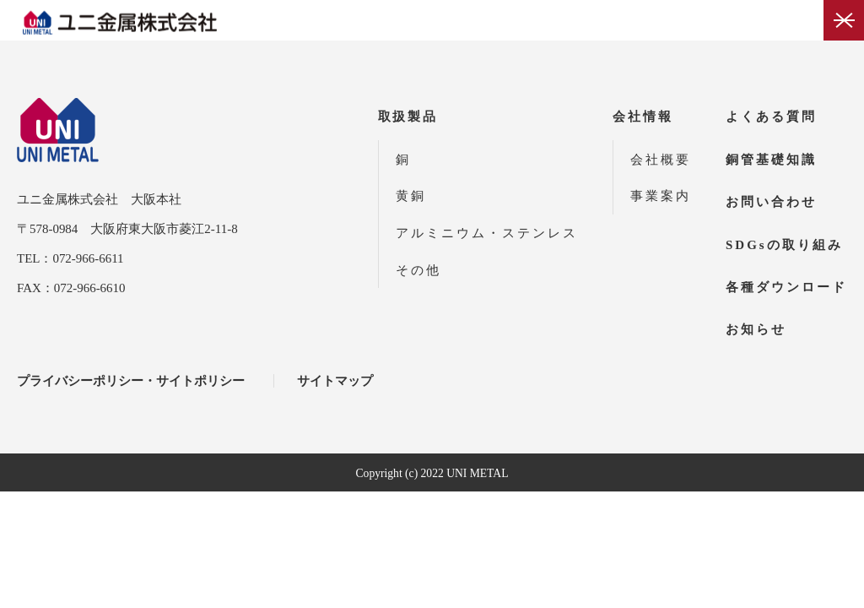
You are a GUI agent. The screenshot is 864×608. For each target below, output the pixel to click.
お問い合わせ (771, 202)
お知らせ (756, 329)
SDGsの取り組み (784, 245)
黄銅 (411, 196)
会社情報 (643, 116)
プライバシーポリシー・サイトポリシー (131, 381)
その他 (418, 270)
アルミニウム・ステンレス (487, 233)
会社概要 (660, 159)
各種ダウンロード (786, 287)
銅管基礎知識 (771, 159)
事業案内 (660, 196)
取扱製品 (408, 116)
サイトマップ (335, 381)
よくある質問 (771, 116)
